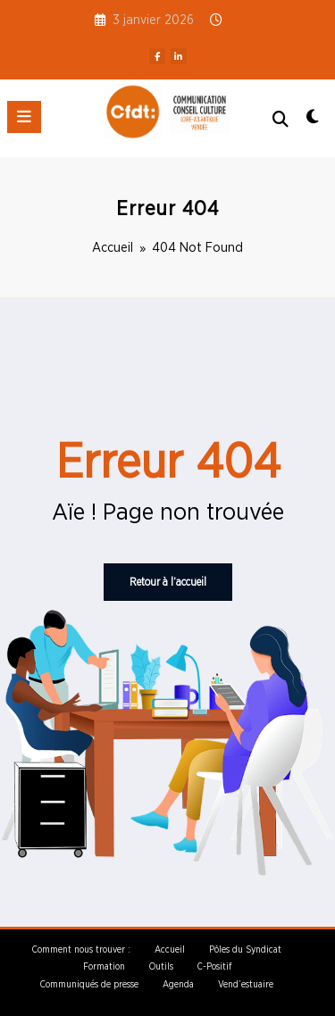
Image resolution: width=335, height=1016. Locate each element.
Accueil (170, 949)
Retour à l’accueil (168, 582)
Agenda (178, 984)
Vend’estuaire (245, 984)
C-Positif (214, 966)
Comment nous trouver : (81, 949)
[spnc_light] (313, 121)
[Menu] (24, 117)
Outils (161, 966)
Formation (104, 966)
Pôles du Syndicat (245, 949)
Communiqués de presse (89, 984)
